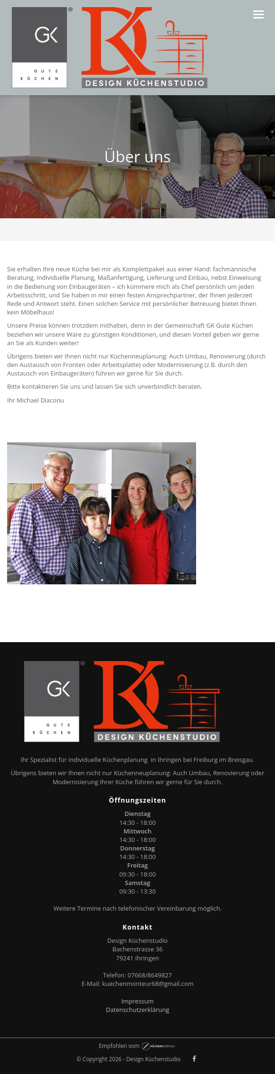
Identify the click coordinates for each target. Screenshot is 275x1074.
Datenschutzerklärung (137, 1009)
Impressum (137, 1001)
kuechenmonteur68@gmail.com (148, 983)
